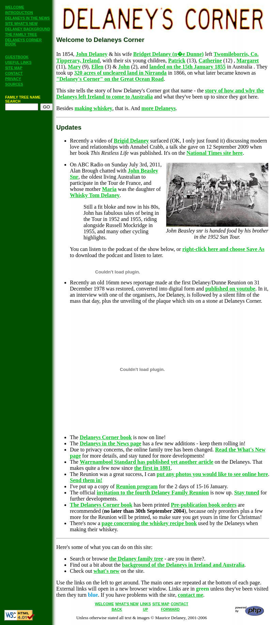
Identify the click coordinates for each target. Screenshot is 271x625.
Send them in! (86, 480)
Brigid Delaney (131, 141)
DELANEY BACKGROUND (27, 29)
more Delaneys (158, 108)
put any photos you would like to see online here (212, 474)
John (124, 67)
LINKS (145, 604)
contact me (190, 595)
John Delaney (91, 54)
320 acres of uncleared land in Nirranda (120, 73)
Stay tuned (246, 492)
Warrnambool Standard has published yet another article (146, 462)
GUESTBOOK (17, 57)
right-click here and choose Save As (223, 249)
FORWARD (170, 609)
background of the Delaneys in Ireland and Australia (183, 565)
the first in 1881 (152, 468)
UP (145, 609)
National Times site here (214, 153)
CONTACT (13, 73)
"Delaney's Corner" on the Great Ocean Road (110, 79)
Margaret (248, 60)
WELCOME (14, 7)
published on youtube (230, 289)
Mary (74, 67)
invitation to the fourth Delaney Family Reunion (153, 492)
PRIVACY (13, 79)
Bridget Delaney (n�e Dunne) (168, 54)
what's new (106, 571)
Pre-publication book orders (204, 505)
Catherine (210, 60)
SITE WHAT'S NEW (21, 23)
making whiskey (93, 108)
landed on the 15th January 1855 (187, 67)
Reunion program (136, 486)
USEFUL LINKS (18, 62)
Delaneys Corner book (106, 437)
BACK (116, 609)
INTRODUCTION (19, 13)
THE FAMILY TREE (21, 34)
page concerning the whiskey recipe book (149, 523)
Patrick (176, 60)
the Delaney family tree (136, 559)
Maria (109, 189)
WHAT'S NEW (127, 604)
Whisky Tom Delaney (95, 195)
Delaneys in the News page (110, 443)
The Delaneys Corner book (101, 505)
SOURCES (14, 84)
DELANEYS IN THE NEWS (27, 18)
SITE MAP (13, 68)
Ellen (97, 67)
